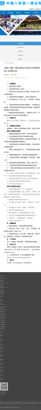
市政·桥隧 (2, 324)
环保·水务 (3, 326)
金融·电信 (3, 313)
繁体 (32, 9)
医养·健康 (3, 318)
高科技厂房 (2, 309)
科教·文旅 (2, 316)
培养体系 (20, 51)
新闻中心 (19, 12)
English (38, 9)
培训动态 (20, 55)
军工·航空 (2, 320)
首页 (6, 63)
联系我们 (2, 287)
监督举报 (2, 291)
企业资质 (2, 283)
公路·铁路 (3, 322)
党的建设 (27, 12)
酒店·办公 (2, 311)
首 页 (3, 12)
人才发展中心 (20, 47)
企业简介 (2, 278)
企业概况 (10, 12)
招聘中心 (20, 59)
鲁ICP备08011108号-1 (16, 407)
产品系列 (36, 12)
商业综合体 (2, 307)
